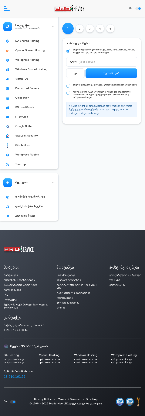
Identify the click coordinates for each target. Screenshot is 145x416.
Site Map (92, 399)
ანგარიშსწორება (68, 302)
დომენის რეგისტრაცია (19, 280)
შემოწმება (111, 73)
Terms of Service (68, 399)
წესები (61, 307)
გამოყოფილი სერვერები (73, 293)
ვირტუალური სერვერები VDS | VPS (77, 286)
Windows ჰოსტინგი (69, 280)
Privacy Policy (43, 399)
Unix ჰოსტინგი (66, 275)
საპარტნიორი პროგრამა (20, 285)
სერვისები (11, 275)
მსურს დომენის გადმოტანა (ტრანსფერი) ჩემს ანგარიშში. (105, 85)
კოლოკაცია (65, 298)
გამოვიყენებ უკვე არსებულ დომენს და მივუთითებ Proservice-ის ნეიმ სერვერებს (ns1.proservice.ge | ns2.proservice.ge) (102, 95)
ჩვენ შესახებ (12, 290)
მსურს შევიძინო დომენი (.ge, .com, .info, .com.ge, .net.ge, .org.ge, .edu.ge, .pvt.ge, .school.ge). (104, 51)
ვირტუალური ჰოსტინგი (125, 275)
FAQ (6, 295)
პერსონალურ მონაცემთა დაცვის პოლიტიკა (26, 306)
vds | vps (114, 280)
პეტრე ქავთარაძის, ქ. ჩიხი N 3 (24, 325)
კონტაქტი (10, 299)
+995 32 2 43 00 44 (16, 330)
